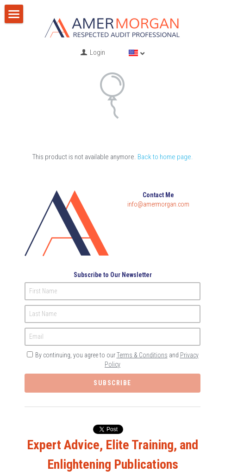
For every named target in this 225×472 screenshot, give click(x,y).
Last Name (42, 299)
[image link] (112, 26)
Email (36, 322)
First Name (43, 276)
